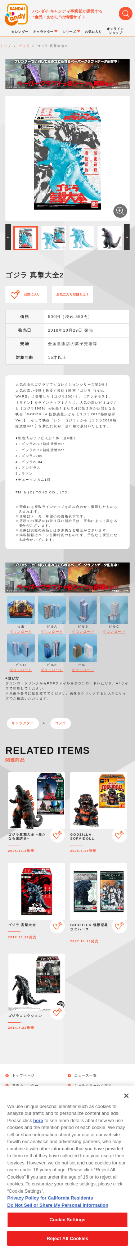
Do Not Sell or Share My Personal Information (57, 1213)
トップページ (23, 1075)
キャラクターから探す (93, 1085)
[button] (8, 237)
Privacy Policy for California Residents (50, 1206)
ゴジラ (61, 723)
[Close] (126, 1104)
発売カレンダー (25, 1085)
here (38, 1129)
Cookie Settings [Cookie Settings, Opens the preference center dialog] (67, 1228)
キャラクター (23, 723)
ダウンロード (21, 631)
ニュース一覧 (85, 1075)
